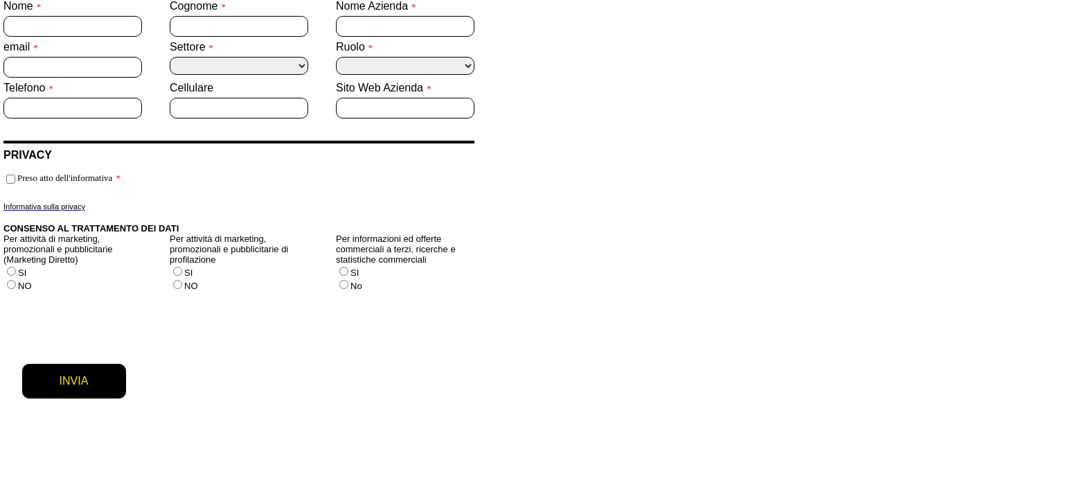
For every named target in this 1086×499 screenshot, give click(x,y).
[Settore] (239, 66)
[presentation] (108, 322)
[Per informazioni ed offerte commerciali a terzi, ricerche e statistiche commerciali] (343, 271)
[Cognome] (239, 26)
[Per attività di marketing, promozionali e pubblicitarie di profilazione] (177, 271)
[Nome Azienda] (405, 26)
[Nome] (72, 26)
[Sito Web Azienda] (405, 108)
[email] (72, 67)
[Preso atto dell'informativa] (10, 179)
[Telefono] (72, 108)
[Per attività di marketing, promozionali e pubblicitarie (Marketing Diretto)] (11, 271)
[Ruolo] (405, 66)
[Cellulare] (239, 108)
